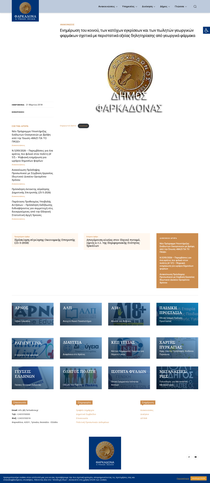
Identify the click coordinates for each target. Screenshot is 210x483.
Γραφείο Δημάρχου (85, 410)
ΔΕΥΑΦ (143, 418)
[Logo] (105, 452)
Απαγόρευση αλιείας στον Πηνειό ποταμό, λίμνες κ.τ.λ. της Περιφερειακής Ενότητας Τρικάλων (113, 242)
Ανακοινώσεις (67, 25)
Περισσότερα (183, 478)
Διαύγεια (144, 414)
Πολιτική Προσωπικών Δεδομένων (92, 422)
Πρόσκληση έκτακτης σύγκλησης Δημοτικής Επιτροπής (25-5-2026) (31, 190)
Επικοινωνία (19, 402)
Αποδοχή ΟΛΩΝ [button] (198, 478)
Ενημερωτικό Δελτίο (68, 126)
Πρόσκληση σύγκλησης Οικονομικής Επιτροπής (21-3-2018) (44, 241)
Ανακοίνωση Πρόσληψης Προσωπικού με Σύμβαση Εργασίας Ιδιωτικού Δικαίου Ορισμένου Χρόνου (32, 175)
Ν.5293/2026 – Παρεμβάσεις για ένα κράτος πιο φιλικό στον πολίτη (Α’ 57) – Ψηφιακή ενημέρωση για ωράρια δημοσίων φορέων (32, 155)
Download (83, 126)
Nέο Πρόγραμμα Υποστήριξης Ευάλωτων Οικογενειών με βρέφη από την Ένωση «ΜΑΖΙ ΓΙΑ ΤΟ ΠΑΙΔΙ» (31, 136)
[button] (206, 30)
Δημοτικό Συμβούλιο (86, 414)
